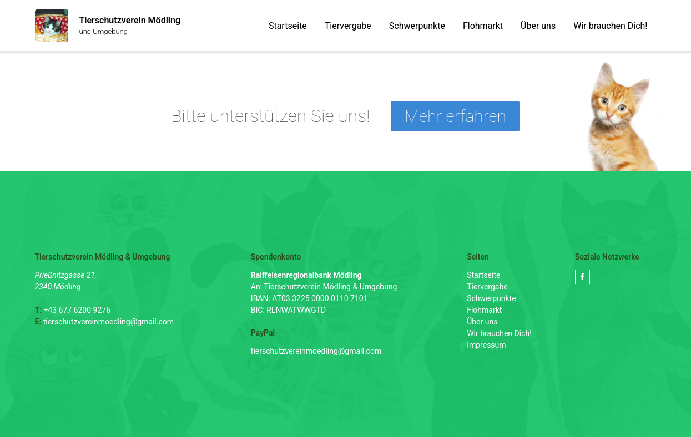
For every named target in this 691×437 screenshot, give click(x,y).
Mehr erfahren (455, 116)
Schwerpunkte (417, 26)
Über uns (538, 26)
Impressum (486, 345)
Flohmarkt (483, 26)
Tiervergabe (348, 26)
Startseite (288, 26)
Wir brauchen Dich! (610, 26)
